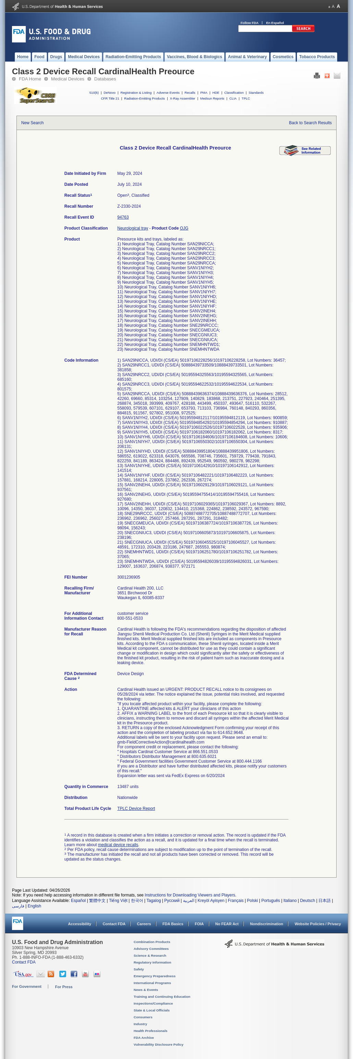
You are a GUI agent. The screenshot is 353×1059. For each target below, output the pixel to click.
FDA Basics (172, 924)
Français (236, 900)
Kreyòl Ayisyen (210, 900)
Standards (256, 92)
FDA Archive (144, 1037)
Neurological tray (132, 228)
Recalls (189, 92)
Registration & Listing (136, 92)
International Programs (152, 983)
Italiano (290, 900)
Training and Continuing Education (162, 996)
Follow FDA (249, 23)
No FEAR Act (227, 924)
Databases (105, 78)
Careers (144, 924)
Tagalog (154, 900)
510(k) (94, 92)
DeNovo (109, 92)
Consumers (143, 1017)
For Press (64, 987)
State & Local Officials (152, 1010)
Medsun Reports (212, 98)
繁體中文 (97, 900)
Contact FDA (113, 924)
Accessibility (79, 924)
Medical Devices (67, 78)
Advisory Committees (151, 949)
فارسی (18, 906)
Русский (172, 900)
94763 (123, 217)
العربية (188, 900)
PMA (203, 92)
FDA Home (30, 78)
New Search (32, 122)
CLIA (232, 98)
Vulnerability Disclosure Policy (158, 1044)
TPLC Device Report (136, 808)
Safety (139, 969)
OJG (184, 228)
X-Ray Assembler (182, 98)
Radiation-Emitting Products (144, 98)
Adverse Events (168, 92)
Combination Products (152, 942)
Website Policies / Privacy (318, 924)
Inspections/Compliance (153, 1003)
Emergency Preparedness (154, 976)
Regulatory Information (152, 962)
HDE (215, 92)
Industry (140, 1024)
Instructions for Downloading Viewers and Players (190, 895)
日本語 (324, 900)
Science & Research (150, 955)
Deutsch (307, 900)
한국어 (137, 900)
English (34, 906)
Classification (234, 92)
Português (270, 900)
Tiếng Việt (118, 900)
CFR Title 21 (110, 98)
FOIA (199, 924)
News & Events (146, 990)
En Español (275, 23)
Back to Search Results (310, 122)
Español (78, 900)
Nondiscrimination (266, 924)
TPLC (246, 98)
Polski (252, 900)
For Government (26, 986)
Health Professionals (150, 1031)
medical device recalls (118, 844)
